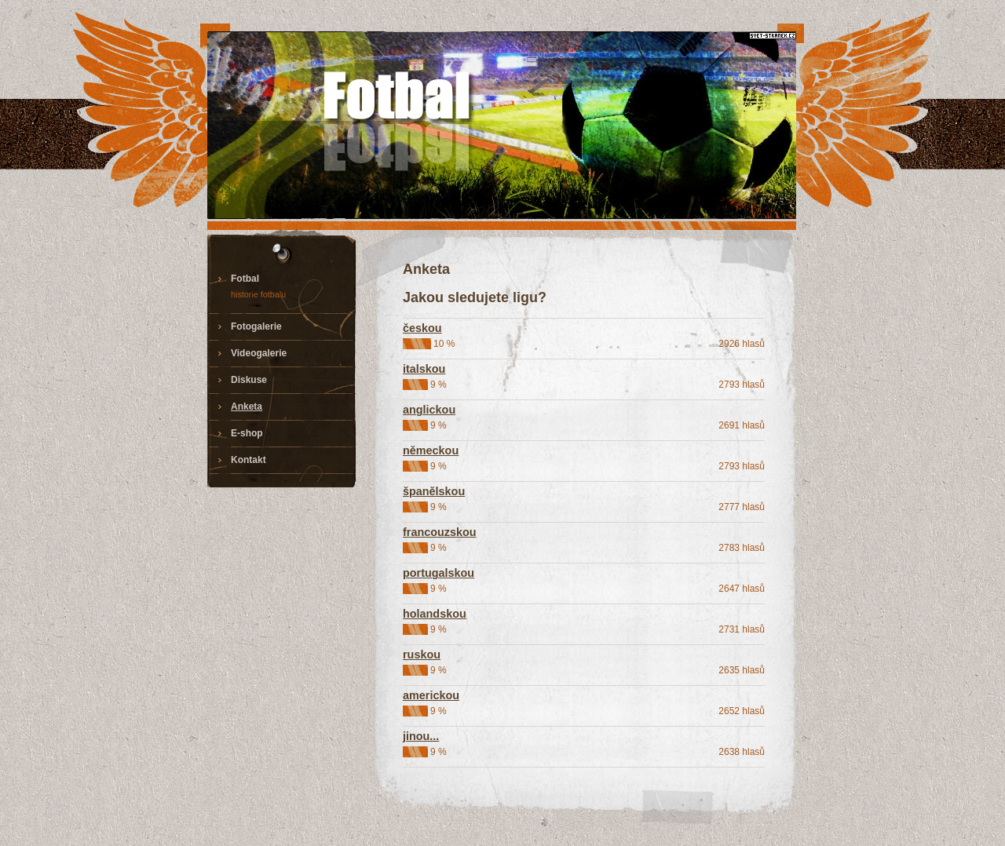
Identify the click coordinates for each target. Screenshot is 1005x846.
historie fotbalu (258, 294)
